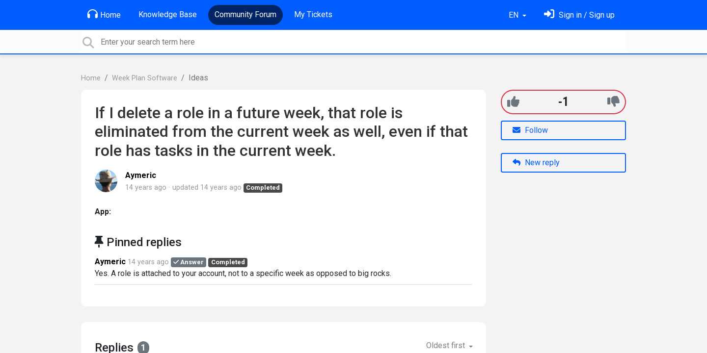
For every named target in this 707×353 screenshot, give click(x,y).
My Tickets (313, 14)
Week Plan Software (144, 78)
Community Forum (245, 14)
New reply (536, 162)
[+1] (513, 102)
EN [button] (514, 15)
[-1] (613, 102)
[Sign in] (579, 15)
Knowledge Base (167, 14)
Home (104, 14)
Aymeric (140, 175)
